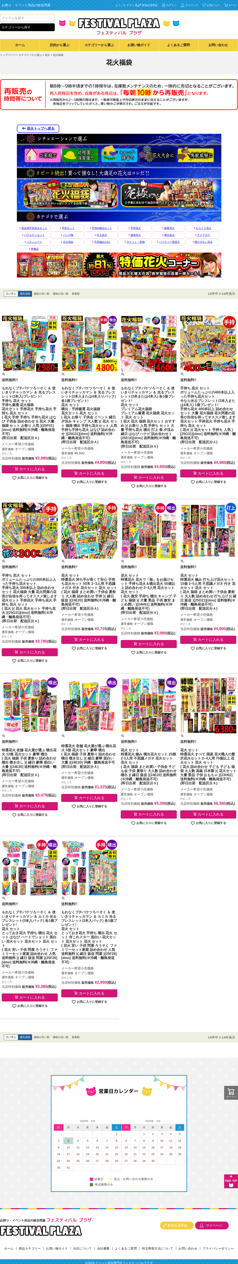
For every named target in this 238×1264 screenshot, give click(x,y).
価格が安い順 (41, 293)
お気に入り (213, 5)
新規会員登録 (150, 5)
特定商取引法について (157, 1248)
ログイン (171, 5)
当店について (82, 1248)
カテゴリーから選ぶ (99, 45)
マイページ (191, 5)
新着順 (76, 293)
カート (232, 5)
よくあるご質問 (178, 45)
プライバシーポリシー (218, 1248)
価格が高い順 (60, 293)
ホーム (20, 45)
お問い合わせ (218, 45)
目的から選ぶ (59, 45)
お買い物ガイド (138, 45)
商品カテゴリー (30, 1248)
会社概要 (103, 1248)
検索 (51, 18)
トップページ (8, 54)
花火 (47, 54)
